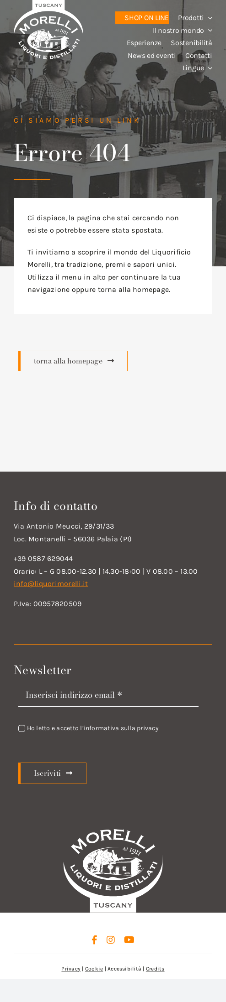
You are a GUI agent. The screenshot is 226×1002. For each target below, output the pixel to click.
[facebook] (94, 940)
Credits (155, 969)
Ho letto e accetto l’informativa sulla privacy (93, 728)
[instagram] (111, 940)
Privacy (71, 969)
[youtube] (129, 940)
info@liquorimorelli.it (51, 583)
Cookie (94, 969)
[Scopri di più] (73, 361)
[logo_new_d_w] (112, 831)
